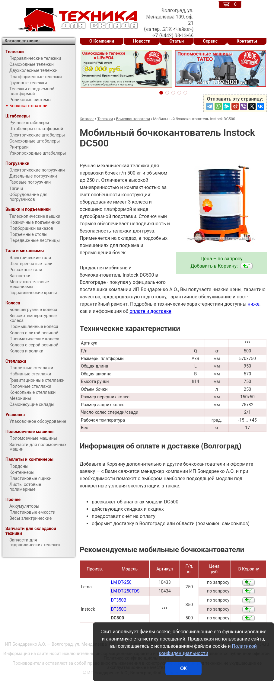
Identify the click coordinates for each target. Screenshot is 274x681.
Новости (142, 41)
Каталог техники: (22, 40)
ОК (183, 668)
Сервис (210, 41)
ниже (254, 304)
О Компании (101, 41)
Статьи (176, 41)
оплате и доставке (150, 311)
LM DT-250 (121, 582)
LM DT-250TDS (125, 591)
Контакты (247, 41)
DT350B (118, 600)
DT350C (118, 609)
